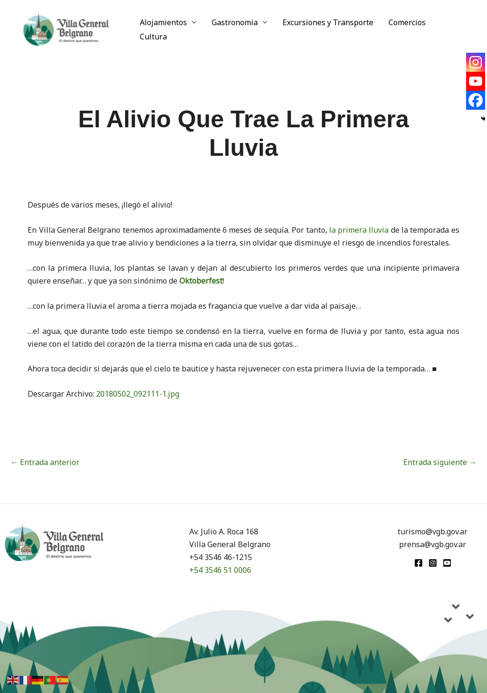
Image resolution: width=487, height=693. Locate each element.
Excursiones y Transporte (327, 22)
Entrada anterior (44, 462)
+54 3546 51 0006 (220, 570)
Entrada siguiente (440, 462)
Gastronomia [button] (235, 22)
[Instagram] (475, 62)
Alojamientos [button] (163, 22)
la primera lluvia (359, 230)
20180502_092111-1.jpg (137, 394)
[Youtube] (475, 81)
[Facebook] (475, 100)
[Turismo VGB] (66, 28)
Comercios (407, 22)
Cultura (153, 36)
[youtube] (447, 563)
